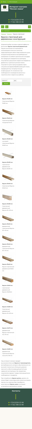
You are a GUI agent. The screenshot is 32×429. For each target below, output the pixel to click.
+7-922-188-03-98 (17, 22)
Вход (4, 1)
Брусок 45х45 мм (7, 285)
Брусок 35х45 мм (7, 264)
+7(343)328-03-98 (17, 20)
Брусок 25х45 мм (7, 224)
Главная (3, 34)
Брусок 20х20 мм (7, 139)
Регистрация (13, 1)
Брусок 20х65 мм (7, 203)
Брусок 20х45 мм (7, 183)
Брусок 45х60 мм (7, 306)
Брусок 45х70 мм (7, 328)
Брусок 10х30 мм (7, 98)
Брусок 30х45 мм (7, 244)
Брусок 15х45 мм (7, 118)
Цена (3, 80)
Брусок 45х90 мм (7, 349)
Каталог (9, 34)
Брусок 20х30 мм (7, 162)
